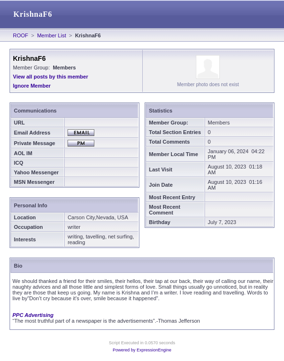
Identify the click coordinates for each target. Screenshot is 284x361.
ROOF (20, 35)
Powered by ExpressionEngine (142, 350)
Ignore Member (32, 86)
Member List (51, 35)
